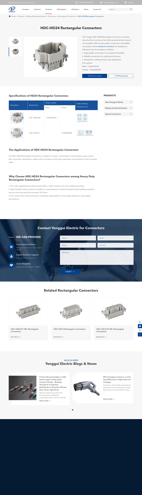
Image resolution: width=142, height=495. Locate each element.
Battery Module (39, 451)
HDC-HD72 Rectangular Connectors (70, 330)
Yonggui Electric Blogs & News (71, 361)
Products (48, 9)
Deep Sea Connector (16, 461)
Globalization (61, 9)
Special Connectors (113, 113)
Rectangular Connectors (67, 16)
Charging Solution (67, 437)
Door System (38, 454)
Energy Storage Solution (70, 441)
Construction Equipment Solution (73, 471)
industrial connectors (106, 46)
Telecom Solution (67, 444)
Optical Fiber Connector (17, 468)
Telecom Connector (16, 444)
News (86, 9)
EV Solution (65, 434)
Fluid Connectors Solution (70, 468)
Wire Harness (13, 447)
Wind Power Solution (68, 454)
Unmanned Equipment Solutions (73, 481)
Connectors (52, 16)
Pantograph (38, 447)
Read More (16, 338)
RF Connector (14, 471)
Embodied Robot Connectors (72, 484)
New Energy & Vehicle (114, 102)
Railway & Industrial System (36, 16)
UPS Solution (66, 464)
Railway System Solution (70, 451)
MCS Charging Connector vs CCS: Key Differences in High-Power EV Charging (117, 380)
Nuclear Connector (15, 464)
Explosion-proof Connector (18, 458)
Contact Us (97, 9)
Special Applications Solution (71, 474)
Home (13, 16)
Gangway (37, 441)
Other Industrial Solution (70, 457)
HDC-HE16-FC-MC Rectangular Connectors (110, 331)
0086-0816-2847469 (86, 2)
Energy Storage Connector (18, 441)
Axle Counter (38, 444)
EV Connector (14, 434)
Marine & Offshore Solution (71, 478)
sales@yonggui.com (111, 2)
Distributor (75, 9)
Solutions (37, 9)
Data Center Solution (68, 461)
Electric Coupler (39, 437)
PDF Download (121, 76)
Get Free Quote (95, 76)
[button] (69, 411)
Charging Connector (16, 437)
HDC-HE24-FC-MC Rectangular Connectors (24, 331)
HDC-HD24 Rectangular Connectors (91, 16)
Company (25, 9)
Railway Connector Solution (71, 447)
